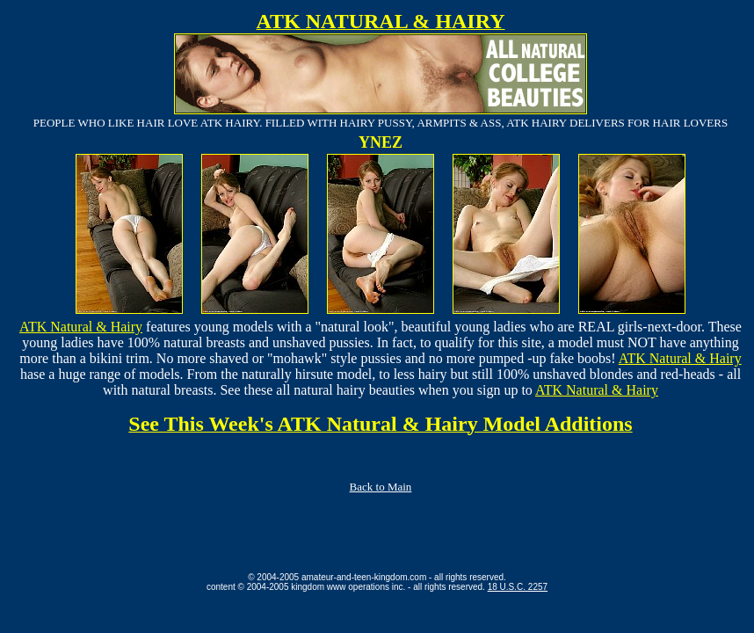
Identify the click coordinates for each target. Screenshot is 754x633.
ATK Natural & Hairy (80, 326)
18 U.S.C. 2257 (517, 587)
